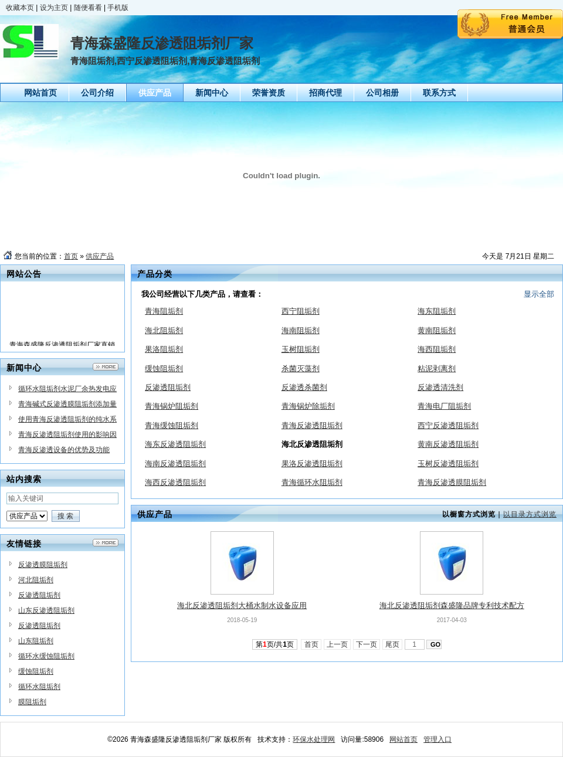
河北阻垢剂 (35, 580)
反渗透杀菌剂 (304, 387)
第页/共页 (275, 644)
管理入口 (437, 739)
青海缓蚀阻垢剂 (171, 425)
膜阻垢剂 (32, 702)
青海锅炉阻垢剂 (171, 406)
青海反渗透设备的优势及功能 (64, 450)
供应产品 (100, 256)
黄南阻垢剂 (437, 330)
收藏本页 (20, 8)
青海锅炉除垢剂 (308, 406)
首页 (71, 256)
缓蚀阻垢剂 (35, 671)
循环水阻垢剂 (39, 687)
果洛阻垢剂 (164, 349)
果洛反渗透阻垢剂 (312, 463)
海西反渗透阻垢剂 (175, 482)
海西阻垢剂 (437, 349)
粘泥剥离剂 (437, 368)
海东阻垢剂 (437, 311)
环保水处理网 (314, 739)
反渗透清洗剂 (440, 387)
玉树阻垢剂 (301, 349)
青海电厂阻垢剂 (444, 406)
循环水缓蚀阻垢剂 (46, 656)
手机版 (117, 8)
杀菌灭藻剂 (301, 368)
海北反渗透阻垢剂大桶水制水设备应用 (242, 605)
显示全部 (539, 294)
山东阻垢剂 (35, 641)
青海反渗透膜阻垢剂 (452, 482)
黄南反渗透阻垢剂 (448, 444)
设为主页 (54, 8)
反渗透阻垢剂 (39, 595)
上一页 (337, 644)
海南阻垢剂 (301, 330)
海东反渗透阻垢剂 (175, 444)
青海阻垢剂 (164, 311)
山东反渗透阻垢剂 (46, 610)
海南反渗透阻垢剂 (175, 463)
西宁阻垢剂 (301, 311)
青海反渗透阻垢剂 (312, 425)
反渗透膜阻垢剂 (42, 565)
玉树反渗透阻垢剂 (448, 463)
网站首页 (403, 739)
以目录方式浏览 (530, 514)
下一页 (366, 644)
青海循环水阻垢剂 (312, 482)
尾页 (393, 644)
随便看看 (88, 8)
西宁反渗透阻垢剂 (448, 425)
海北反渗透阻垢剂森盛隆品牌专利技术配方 (451, 605)
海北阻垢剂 (164, 330)
